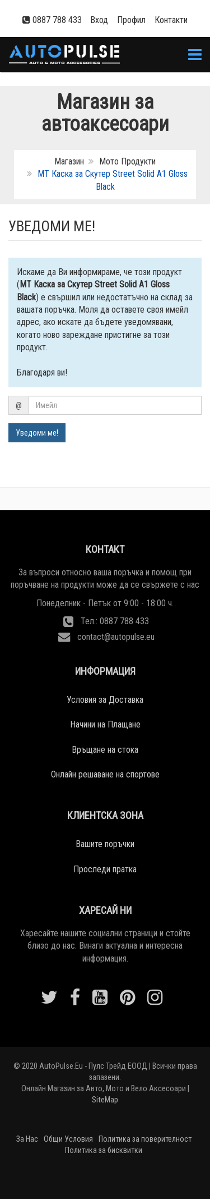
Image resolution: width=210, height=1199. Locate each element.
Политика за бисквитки (103, 1150)
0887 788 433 (57, 20)
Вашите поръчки (105, 844)
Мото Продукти (127, 161)
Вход (99, 20)
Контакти (171, 20)
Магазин (69, 161)
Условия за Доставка (105, 699)
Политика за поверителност (145, 1139)
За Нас (27, 1139)
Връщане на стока (105, 749)
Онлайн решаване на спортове (105, 774)
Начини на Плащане (105, 724)
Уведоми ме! (37, 432)
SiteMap (105, 1100)
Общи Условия (68, 1139)
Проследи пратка (105, 869)
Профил (131, 20)
